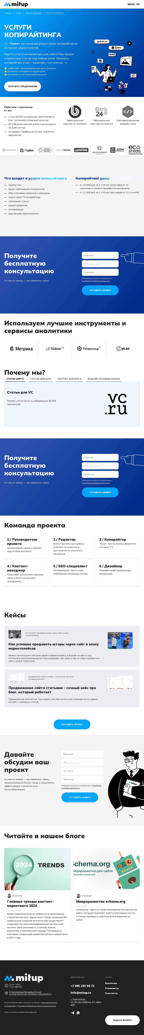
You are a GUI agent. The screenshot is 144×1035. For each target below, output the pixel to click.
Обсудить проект (72, 724)
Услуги (18, 13)
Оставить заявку (100, 290)
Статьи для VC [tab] (15, 379)
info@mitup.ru (81, 992)
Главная (7, 13)
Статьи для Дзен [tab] (40, 379)
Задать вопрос (122, 1020)
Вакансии (111, 983)
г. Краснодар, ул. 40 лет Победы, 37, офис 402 (86, 1002)
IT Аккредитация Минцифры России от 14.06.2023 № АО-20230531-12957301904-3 (30, 993)
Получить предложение (22, 86)
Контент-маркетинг (33, 13)
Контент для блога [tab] (69, 379)
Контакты (111, 993)
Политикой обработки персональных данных (37, 1006)
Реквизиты (112, 988)
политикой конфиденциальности (96, 281)
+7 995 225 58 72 (82, 986)
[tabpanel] (72, 404)
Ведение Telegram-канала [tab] (104, 379)
